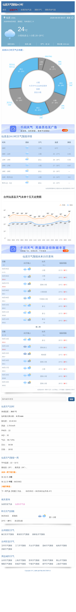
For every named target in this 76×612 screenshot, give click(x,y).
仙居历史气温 (6, 542)
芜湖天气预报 (47, 598)
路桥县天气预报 (38, 572)
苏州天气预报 (34, 598)
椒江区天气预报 (7, 572)
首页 (4, 10)
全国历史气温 (26, 10)
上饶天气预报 (61, 601)
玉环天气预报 (6, 583)
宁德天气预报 (34, 601)
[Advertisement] (38, 142)
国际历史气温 (50, 10)
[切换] (13, 18)
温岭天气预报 (47, 583)
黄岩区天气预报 (23, 572)
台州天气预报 (6, 598)
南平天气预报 (47, 601)
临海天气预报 (61, 583)
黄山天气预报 (61, 598)
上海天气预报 (20, 598)
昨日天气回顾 (7, 549)
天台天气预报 (34, 583)
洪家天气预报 (6, 587)
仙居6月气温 (20, 542)
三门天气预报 (20, 583)
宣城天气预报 (20, 601)
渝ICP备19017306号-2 (44, 608)
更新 (68, 18)
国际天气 (38, 10)
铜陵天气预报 (6, 601)
